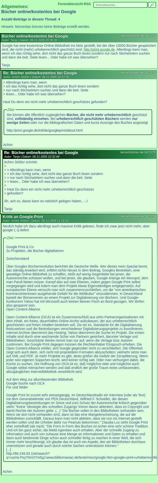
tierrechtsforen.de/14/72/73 (138, 72)
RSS (87, 4)
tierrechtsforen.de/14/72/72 (138, 36)
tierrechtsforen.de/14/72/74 (138, 216)
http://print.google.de (99, 49)
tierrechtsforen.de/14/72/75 (137, 152)
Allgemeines (14, 6)
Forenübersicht (70, 4)
